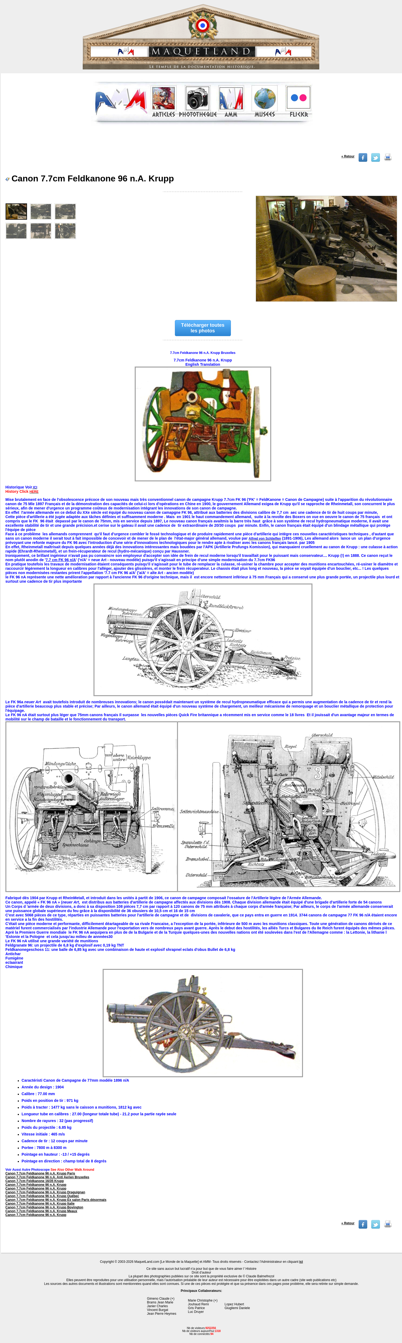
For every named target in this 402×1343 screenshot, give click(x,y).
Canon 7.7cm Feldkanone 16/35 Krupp (34, 1181)
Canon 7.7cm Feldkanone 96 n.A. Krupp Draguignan (45, 1192)
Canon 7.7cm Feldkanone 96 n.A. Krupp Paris (40, 1173)
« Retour (348, 156)
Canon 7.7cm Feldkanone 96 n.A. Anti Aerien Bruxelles (47, 1177)
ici (301, 1262)
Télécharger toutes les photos (202, 327)
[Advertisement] (202, 141)
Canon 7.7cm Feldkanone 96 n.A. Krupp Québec (42, 1196)
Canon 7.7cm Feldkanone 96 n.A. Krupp (35, 1185)
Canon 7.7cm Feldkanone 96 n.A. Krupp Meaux (41, 1211)
